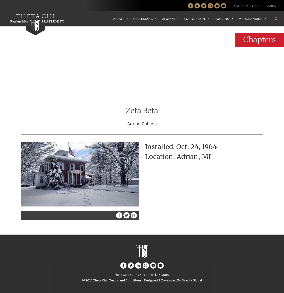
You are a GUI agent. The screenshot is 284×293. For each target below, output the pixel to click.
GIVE (237, 5)
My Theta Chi (253, 5)
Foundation (194, 19)
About (118, 19)
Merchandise (250, 19)
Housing (221, 19)
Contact (272, 5)
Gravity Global (191, 280)
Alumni (168, 19)
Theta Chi (100, 280)
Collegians (143, 19)
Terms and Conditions (125, 280)
